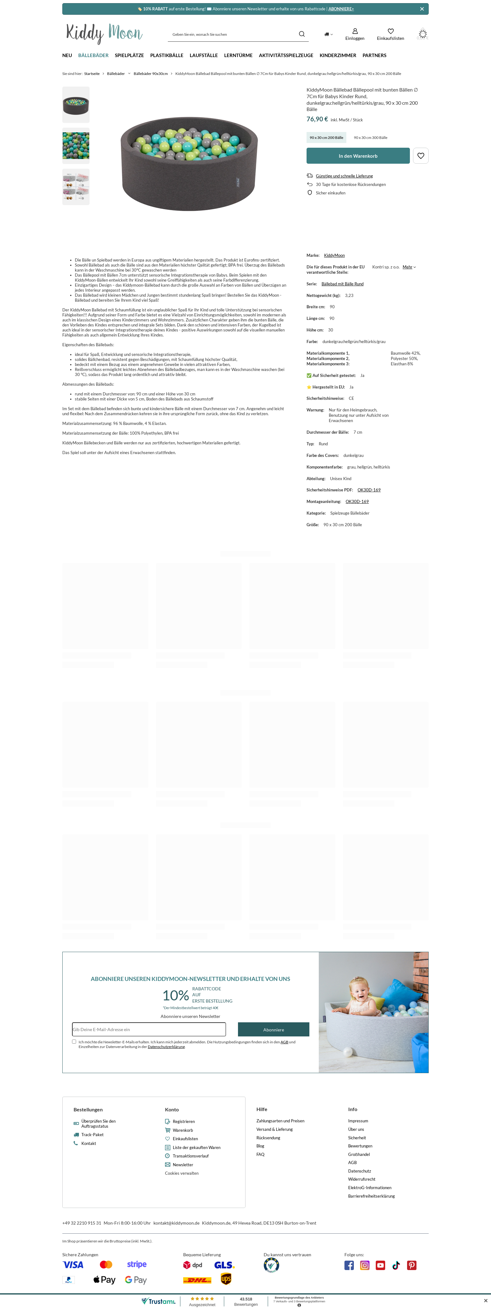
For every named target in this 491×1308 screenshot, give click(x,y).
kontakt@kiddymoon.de (176, 1223)
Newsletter (183, 1164)
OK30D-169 (369, 489)
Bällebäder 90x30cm (151, 73)
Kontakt (88, 1143)
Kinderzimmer (338, 55)
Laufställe (204, 55)
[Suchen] (302, 34)
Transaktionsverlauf (191, 1156)
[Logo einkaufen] (104, 34)
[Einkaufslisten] (390, 34)
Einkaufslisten (185, 1138)
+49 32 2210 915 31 (81, 1223)
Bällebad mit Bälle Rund (343, 283)
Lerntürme (238, 55)
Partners (374, 55)
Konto (172, 1109)
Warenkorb (183, 1130)
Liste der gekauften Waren (196, 1147)
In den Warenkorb (358, 156)
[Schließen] (422, 9)
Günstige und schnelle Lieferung (344, 175)
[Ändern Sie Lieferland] (328, 34)
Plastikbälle (166, 55)
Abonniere (273, 1029)
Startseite (92, 73)
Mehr (407, 266)
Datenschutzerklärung (166, 1046)
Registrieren (184, 1121)
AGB (284, 1042)
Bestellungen (88, 1109)
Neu (67, 55)
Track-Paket (92, 1134)
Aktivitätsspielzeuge (286, 55)
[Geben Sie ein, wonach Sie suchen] (238, 34)
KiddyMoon (334, 255)
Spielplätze (129, 55)
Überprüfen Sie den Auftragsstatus (98, 1124)
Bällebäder (93, 55)
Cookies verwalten (182, 1173)
